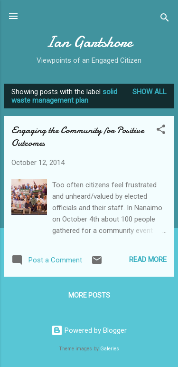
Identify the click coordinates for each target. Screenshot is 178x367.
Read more (148, 259)
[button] (161, 131)
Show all (149, 91)
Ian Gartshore (89, 42)
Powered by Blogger (89, 330)
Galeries (109, 349)
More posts (89, 295)
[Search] (164, 19)
